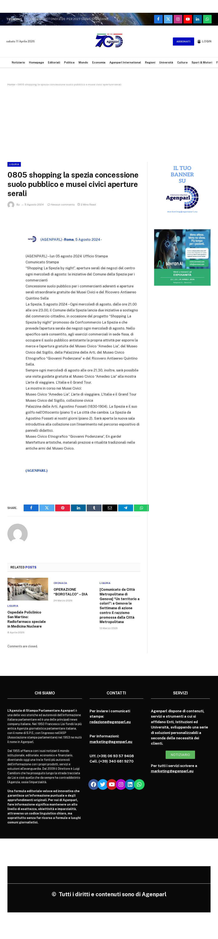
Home (11, 84)
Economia (98, 62)
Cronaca (60, 583)
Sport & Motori (202, 62)
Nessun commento (61, 204)
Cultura (182, 62)
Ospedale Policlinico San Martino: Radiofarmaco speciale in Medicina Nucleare (26, 619)
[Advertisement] (109, 123)
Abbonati (183, 41)
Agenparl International (125, 62)
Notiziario (18, 62)
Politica (69, 62)
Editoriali (54, 62)
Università (166, 62)
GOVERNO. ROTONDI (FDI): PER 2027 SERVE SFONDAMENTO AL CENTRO (70, 19)
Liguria (14, 164)
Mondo (83, 62)
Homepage (36, 62)
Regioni (150, 62)
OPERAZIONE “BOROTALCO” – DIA (71, 592)
